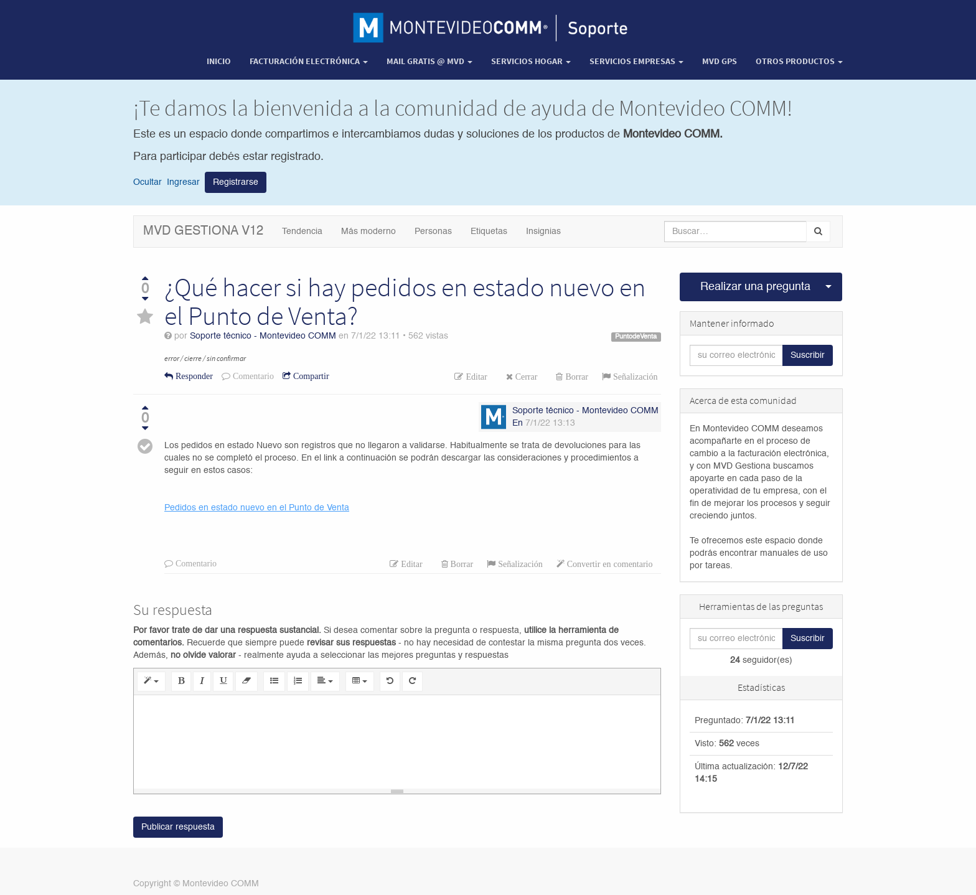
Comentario (252, 376)
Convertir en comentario (609, 564)
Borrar (575, 376)
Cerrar (525, 376)
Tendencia (302, 231)
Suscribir (808, 355)
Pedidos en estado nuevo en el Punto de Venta (256, 508)
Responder (193, 376)
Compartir (310, 376)
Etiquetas (489, 231)
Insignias (543, 231)
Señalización (634, 376)
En (517, 423)
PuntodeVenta (636, 337)
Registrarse (235, 182)
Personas (433, 231)
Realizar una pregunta (755, 287)
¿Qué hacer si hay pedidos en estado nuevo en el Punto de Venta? (404, 301)
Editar (475, 376)
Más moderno (368, 231)
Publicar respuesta (178, 827)
